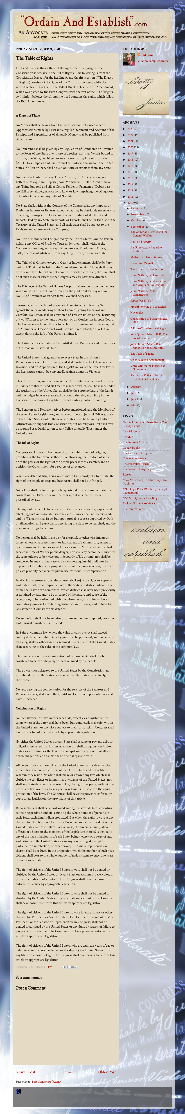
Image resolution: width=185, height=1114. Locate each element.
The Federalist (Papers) (136, 464)
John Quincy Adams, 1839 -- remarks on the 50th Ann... (147, 346)
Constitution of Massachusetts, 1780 (149, 320)
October (136, 220)
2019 (131, 154)
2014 (131, 184)
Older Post (107, 1072)
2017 (131, 166)
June (134, 399)
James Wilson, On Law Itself (147, 275)
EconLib (128, 437)
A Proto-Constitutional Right (148, 328)
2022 (131, 135)
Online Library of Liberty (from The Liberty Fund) (145, 424)
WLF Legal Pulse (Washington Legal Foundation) (145, 491)
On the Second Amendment (147, 360)
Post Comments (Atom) (46, 1082)
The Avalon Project (134, 458)
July (133, 393)
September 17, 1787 (141, 301)
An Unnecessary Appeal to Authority (146, 249)
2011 (130, 203)
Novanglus (136, 313)
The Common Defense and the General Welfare (148, 234)
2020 (131, 147)
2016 (131, 172)
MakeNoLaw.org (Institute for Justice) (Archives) (146, 482)
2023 (131, 129)
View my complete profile (153, 61)
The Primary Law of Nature (146, 269)
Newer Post (25, 1072)
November (138, 214)
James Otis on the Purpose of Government (147, 368)
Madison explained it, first (146, 257)
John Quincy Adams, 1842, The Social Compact (148, 336)
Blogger (99, 1102)
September (138, 227)
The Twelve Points (134, 509)
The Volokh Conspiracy (137, 469)
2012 (131, 197)
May (134, 405)
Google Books (131, 448)
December (137, 208)
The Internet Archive (135, 442)
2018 (131, 160)
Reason (127, 475)
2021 (131, 141)
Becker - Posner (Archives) (139, 503)
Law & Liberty (131, 431)
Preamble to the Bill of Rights (148, 307)
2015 (131, 178)
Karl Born (147, 55)
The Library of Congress (137, 453)
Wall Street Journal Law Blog (140, 498)
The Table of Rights (142, 354)
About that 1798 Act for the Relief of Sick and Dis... (146, 377)
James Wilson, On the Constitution (143, 293)
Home (66, 1072)
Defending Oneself (141, 263)
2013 (131, 190)
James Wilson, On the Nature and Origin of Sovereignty (148, 283)
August (135, 387)
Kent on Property (140, 242)
